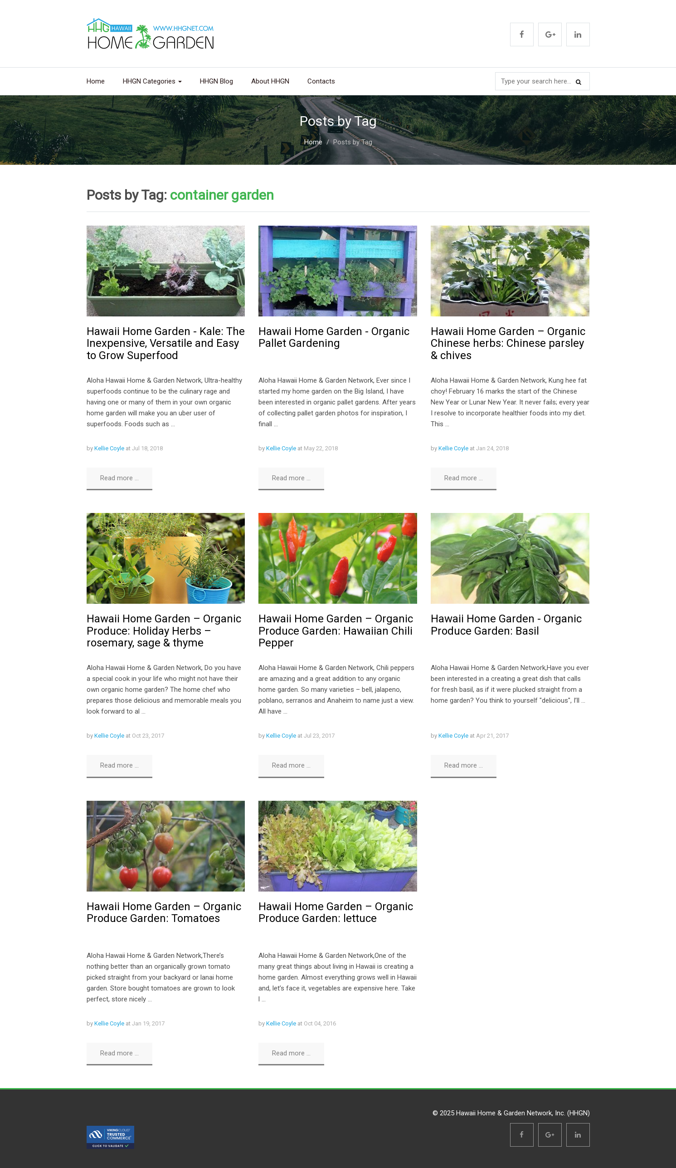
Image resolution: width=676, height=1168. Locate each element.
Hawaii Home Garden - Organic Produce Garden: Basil (506, 624)
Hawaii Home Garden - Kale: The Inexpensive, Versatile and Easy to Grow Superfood (166, 343)
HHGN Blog (216, 81)
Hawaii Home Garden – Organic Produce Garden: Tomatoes (164, 912)
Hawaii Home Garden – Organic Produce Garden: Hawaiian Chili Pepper (335, 630)
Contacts (321, 81)
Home (96, 81)
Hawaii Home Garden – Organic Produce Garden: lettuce (335, 912)
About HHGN (270, 81)
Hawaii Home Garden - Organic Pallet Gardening (333, 337)
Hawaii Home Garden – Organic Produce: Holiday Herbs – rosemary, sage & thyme (164, 630)
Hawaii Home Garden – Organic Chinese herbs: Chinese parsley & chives (508, 343)
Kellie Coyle (109, 448)
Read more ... (119, 478)
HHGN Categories (152, 81)
